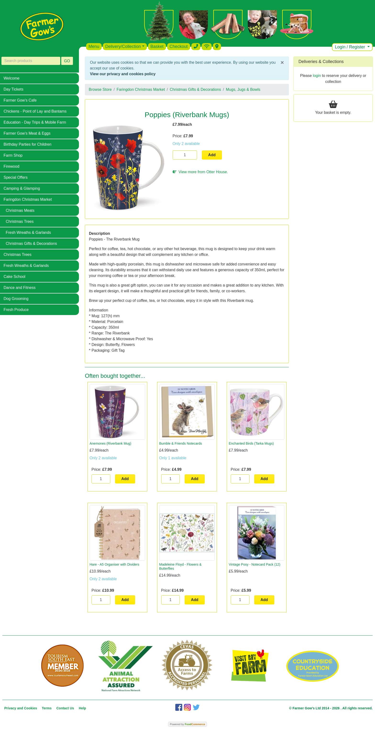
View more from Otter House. (200, 172)
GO (67, 61)
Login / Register (350, 47)
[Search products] (31, 61)
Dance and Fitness (19, 288)
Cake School (14, 277)
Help (82, 708)
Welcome (11, 78)
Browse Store (100, 89)
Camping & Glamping (22, 188)
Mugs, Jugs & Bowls (243, 89)
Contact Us (65, 708)
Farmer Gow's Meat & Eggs (27, 133)
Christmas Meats (20, 210)
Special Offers (16, 177)
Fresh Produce (16, 310)
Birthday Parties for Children (27, 144)
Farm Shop (13, 155)
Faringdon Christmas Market (28, 199)
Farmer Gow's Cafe (20, 100)
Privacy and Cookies (20, 708)
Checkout (179, 46)
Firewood (11, 166)
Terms (47, 708)
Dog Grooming (16, 299)
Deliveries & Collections (321, 61)
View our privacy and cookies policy (122, 74)
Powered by (187, 724)
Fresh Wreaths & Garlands (28, 232)
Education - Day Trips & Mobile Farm (35, 122)
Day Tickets (13, 89)
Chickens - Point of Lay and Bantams (35, 111)
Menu (93, 46)
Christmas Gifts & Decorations (31, 243)
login (317, 76)
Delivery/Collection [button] (123, 46)
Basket (157, 46)
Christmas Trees (19, 221)
